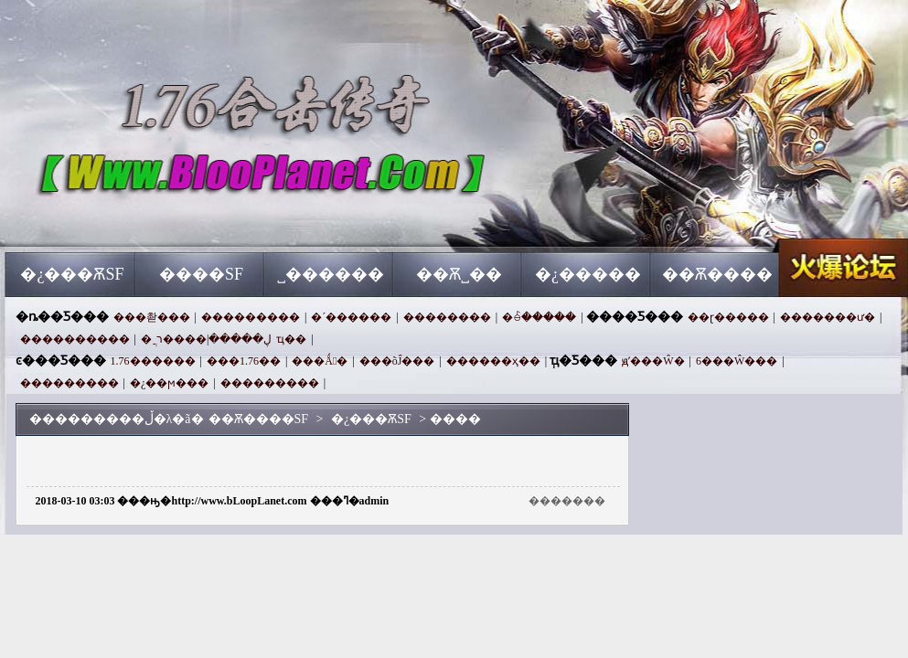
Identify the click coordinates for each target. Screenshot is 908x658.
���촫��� (151, 317)
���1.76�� (244, 361)
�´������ (351, 317)
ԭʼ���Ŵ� (653, 361)
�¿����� (588, 274)
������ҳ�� (493, 361)
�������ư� (827, 317)
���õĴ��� (397, 361)
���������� (75, 339)
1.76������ (153, 361)
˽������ (330, 274)
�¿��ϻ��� (169, 383)
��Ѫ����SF (181, 219)
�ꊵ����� (539, 317)
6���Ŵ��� (736, 361)
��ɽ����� (728, 317)
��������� (250, 317)
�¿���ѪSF (71, 274)
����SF (201, 274)
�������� (447, 317)
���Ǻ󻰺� (319, 361)
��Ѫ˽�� (459, 274)
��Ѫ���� (717, 274)
